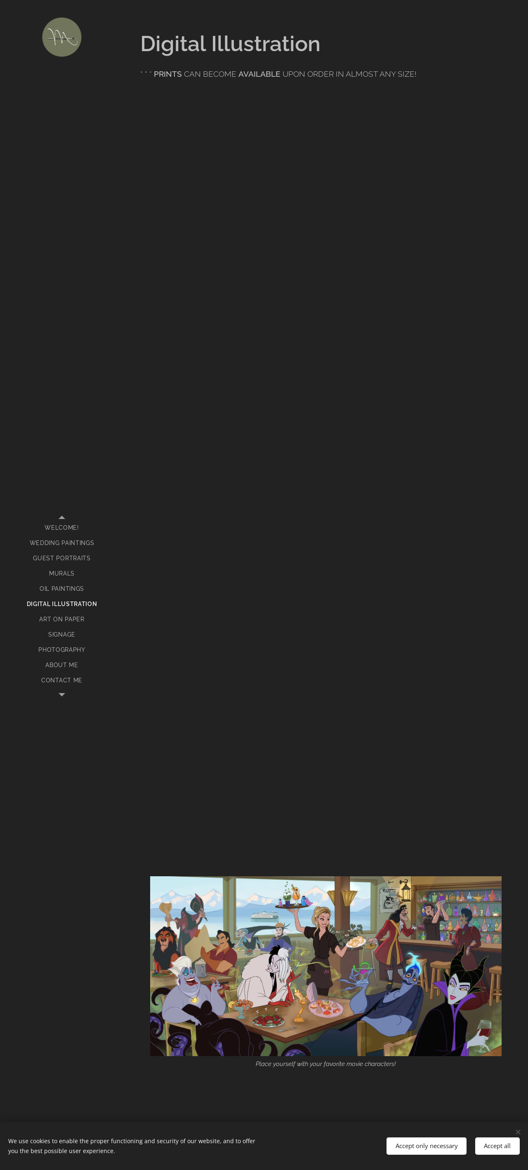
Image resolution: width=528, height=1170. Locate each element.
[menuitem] (61, 528)
